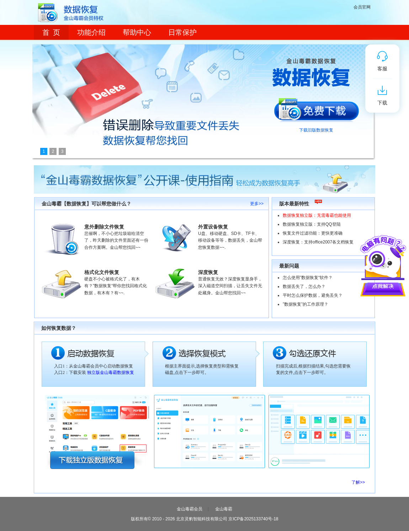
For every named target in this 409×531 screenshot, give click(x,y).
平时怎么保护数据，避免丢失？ (312, 295)
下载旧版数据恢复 (316, 130)
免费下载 (316, 107)
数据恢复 (77, 12)
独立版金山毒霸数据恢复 (110, 372)
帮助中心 (137, 32)
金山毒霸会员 (189, 508)
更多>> (257, 203)
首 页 (51, 32)
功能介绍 (91, 32)
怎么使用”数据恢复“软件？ (308, 277)
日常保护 (182, 32)
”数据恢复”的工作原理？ (305, 304)
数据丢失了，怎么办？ (304, 286)
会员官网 (362, 7)
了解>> (358, 482)
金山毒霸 (223, 508)
